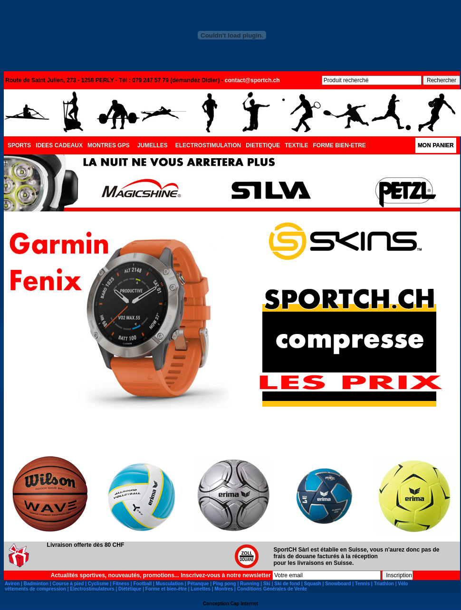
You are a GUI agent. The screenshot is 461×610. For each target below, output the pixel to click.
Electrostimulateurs (92, 588)
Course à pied (68, 583)
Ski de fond (287, 583)
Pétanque (198, 583)
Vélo (403, 583)
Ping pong (224, 583)
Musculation (169, 583)
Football (142, 583)
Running (249, 583)
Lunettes (201, 588)
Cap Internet (244, 603)
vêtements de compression (35, 588)
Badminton (36, 583)
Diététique (129, 588)
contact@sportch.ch (252, 80)
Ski (266, 583)
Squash (312, 583)
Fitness (121, 583)
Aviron (12, 583)
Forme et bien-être (166, 588)
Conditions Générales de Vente (272, 588)
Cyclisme (98, 583)
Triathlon (384, 583)
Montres (223, 588)
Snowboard (338, 583)
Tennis (362, 583)
